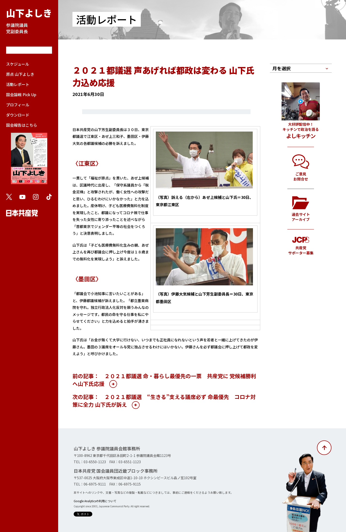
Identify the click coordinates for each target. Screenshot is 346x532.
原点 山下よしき (20, 74)
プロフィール (17, 105)
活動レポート (17, 84)
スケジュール (17, 64)
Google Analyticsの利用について (95, 501)
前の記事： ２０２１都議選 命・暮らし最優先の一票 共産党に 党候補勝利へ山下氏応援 (164, 379)
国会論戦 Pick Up (21, 94)
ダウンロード (17, 115)
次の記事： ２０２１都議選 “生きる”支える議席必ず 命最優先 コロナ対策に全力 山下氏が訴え (164, 400)
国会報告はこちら (29, 155)
